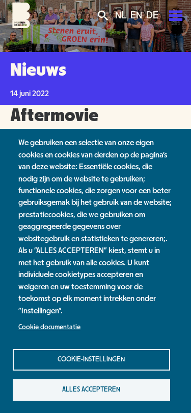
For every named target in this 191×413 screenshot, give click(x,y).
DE (152, 15)
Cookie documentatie (49, 327)
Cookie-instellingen (91, 359)
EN (136, 15)
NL (120, 15)
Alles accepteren (91, 389)
